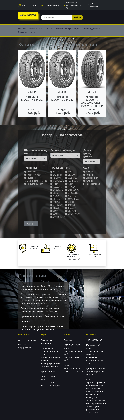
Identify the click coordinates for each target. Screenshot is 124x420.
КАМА (54, 186)
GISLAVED (71, 177)
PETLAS (55, 199)
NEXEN (55, 196)
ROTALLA (55, 202)
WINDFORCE (72, 214)
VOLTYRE (70, 211)
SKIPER (70, 202)
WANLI (54, 214)
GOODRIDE (57, 180)
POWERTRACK (72, 199)
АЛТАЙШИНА (57, 217)
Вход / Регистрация (92, 5)
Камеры (49, 28)
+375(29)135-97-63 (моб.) (72, 359)
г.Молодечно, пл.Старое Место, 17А (73, 5)
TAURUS (70, 205)
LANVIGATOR (72, 189)
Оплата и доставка (91, 28)
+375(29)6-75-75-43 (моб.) (73, 353)
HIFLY (54, 183)
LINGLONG (71, 192)
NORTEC (70, 196)
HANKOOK (71, 180)
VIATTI (54, 211)
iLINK (69, 183)
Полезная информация (67, 28)
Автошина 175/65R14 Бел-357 (32, 98)
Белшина (56, 174)
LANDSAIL (56, 189)
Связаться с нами (26, 32)
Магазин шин (35, 28)
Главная (22, 28)
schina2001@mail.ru (73, 371)
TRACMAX (71, 208)
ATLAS (69, 171)
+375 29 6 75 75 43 (29, 5)
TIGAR (54, 208)
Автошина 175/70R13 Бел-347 (62, 98)
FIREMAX (55, 177)
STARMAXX (56, 205)
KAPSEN (70, 186)
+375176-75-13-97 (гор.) (72, 347)
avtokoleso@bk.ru (52, 5)
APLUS (54, 171)
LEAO (54, 192)
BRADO (70, 174)
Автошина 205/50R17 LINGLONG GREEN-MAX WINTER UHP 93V (92, 103)
